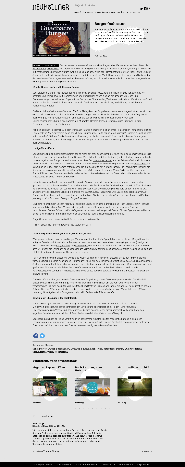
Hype (99, 349)
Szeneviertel (39, 352)
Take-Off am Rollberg (46, 451)
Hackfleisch (89, 349)
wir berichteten (125, 157)
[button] (35, 335)
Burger (51, 349)
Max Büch (103, 56)
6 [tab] (96, 408)
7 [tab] (101, 408)
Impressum (143, 464)
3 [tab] (83, 408)
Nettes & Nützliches (87, 464)
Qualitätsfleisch (133, 349)
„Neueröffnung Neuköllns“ (46, 68)
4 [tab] (88, 408)
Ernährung (76, 349)
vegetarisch (61, 352)
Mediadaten (109, 464)
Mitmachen (119, 12)
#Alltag (79, 402)
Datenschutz (126, 464)
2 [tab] (79, 408)
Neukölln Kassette (86, 12)
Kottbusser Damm (113, 349)
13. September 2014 (81, 224)
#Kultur (37, 402)
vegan (50, 352)
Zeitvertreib (134, 12)
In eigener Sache (43, 464)
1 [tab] (75, 408)
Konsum (49, 345)
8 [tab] (105, 408)
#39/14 (147, 451)
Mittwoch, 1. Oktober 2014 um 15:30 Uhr (49, 426)
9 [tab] (109, 408)
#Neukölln (94, 219)
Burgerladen (62, 349)
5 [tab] (92, 408)
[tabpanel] (50, 385)
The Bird (52, 133)
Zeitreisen (104, 12)
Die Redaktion (65, 464)
